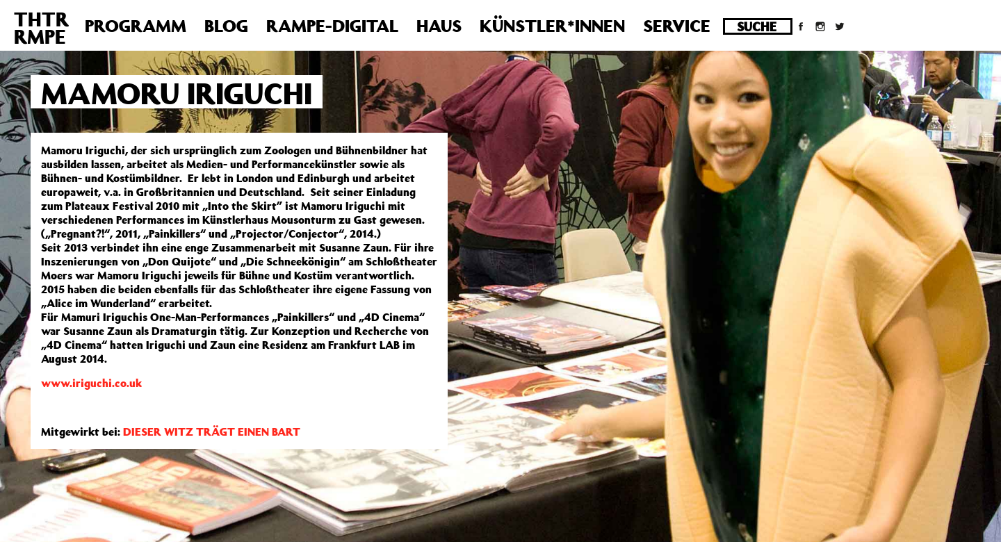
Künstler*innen (552, 26)
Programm (135, 26)
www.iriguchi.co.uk (91, 383)
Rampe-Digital (332, 26)
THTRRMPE (41, 27)
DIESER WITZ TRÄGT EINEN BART (211, 431)
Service (676, 26)
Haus (439, 26)
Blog (226, 26)
